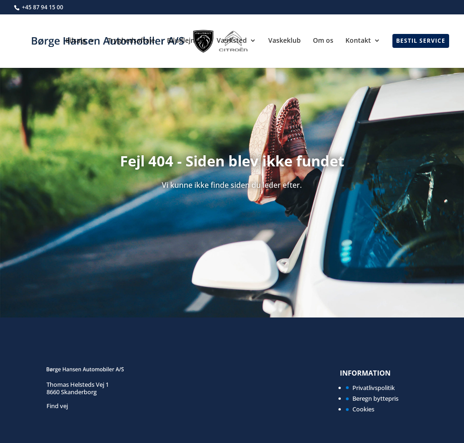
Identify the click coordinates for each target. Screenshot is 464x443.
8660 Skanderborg (71, 392)
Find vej (57, 406)
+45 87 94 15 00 (42, 7)
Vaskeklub (284, 41)
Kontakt (358, 41)
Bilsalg (76, 41)
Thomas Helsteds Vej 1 (77, 384)
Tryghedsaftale (131, 41)
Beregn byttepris (375, 398)
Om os (323, 41)
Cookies (363, 409)
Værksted (232, 41)
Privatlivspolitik (373, 387)
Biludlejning (186, 41)
